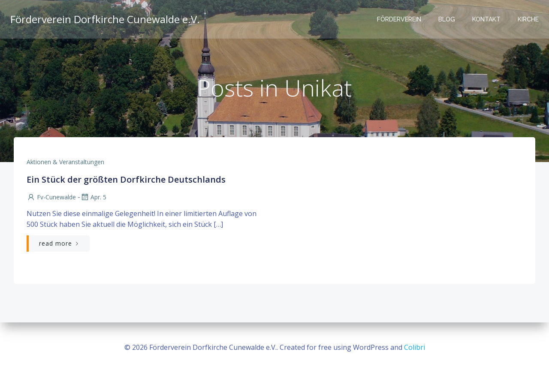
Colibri (414, 347)
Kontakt (486, 19)
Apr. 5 (93, 197)
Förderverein (399, 19)
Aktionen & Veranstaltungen (65, 162)
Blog (446, 19)
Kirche (528, 19)
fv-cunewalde (51, 197)
